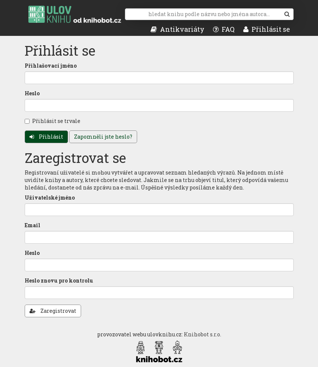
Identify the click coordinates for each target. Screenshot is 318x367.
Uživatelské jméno (50, 197)
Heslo (32, 93)
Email (32, 225)
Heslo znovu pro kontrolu (59, 280)
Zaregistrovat (53, 310)
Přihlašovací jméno (51, 65)
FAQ (224, 29)
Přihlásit (46, 136)
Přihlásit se (266, 29)
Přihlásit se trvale (52, 120)
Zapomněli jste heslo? (103, 136)
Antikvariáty (177, 29)
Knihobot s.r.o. (202, 334)
